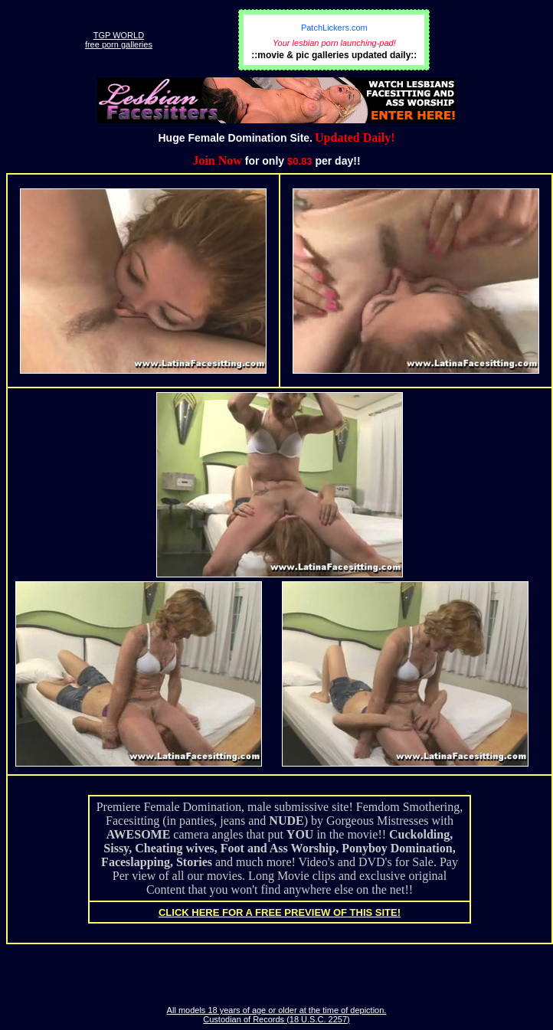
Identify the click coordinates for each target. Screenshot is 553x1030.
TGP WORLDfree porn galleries (118, 40)
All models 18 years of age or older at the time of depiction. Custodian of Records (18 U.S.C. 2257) (277, 1014)
